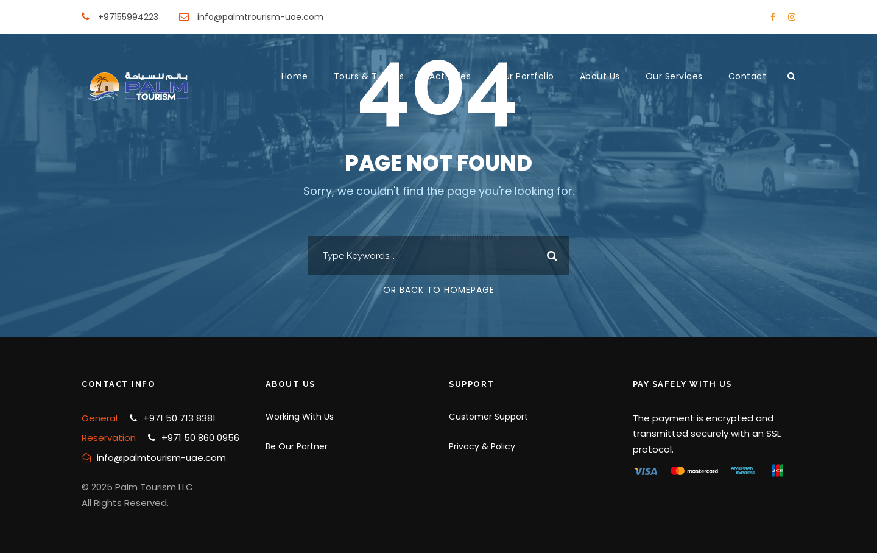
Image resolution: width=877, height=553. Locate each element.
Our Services (674, 76)
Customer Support (488, 416)
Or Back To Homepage (439, 290)
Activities (450, 76)
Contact (747, 76)
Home (294, 76)
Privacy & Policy (482, 446)
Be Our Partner (297, 446)
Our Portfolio (525, 76)
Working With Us (300, 416)
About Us (600, 76)
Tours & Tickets (369, 76)
